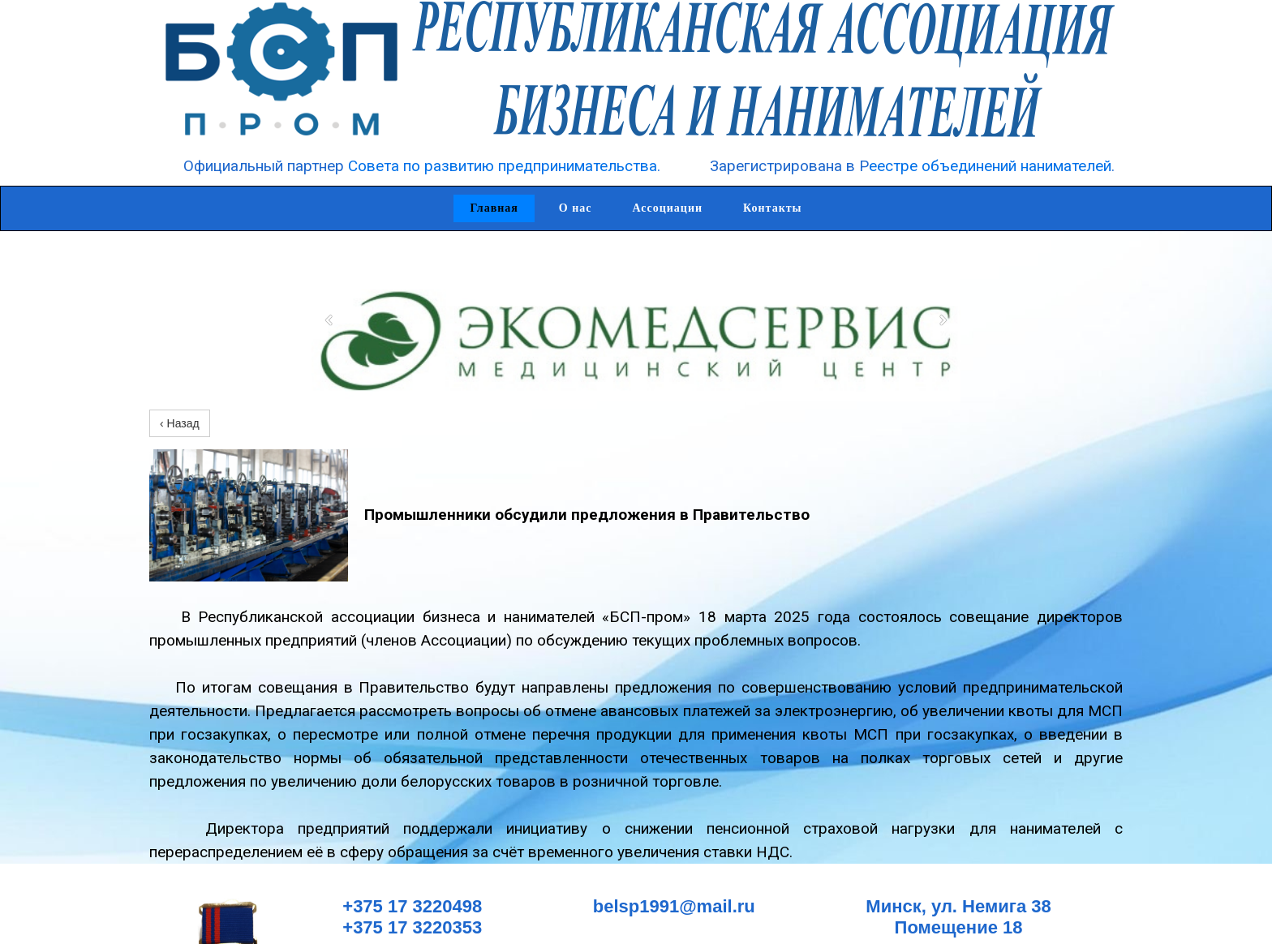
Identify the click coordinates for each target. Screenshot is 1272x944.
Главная (494, 208)
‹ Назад (180, 423)
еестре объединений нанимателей (990, 166)
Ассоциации (668, 208)
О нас (575, 208)
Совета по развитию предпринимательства (502, 166)
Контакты (772, 208)
